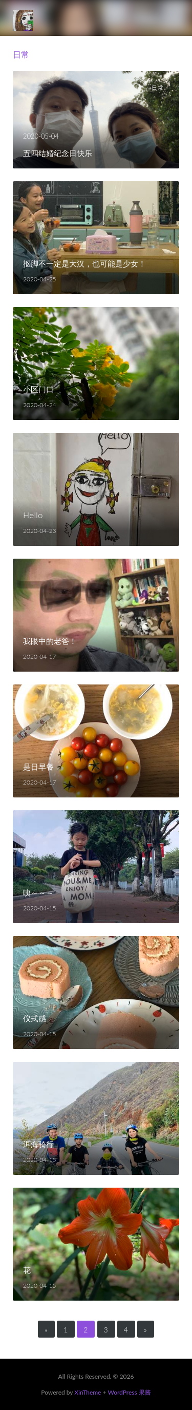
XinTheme (87, 1392)
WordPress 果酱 (129, 1392)
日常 (158, 87)
